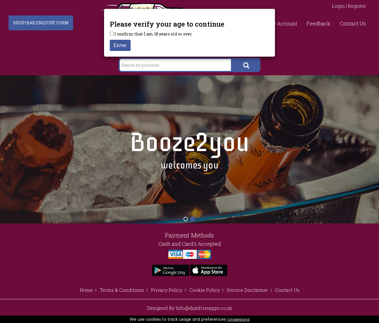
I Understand (238, 319)
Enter (120, 45)
